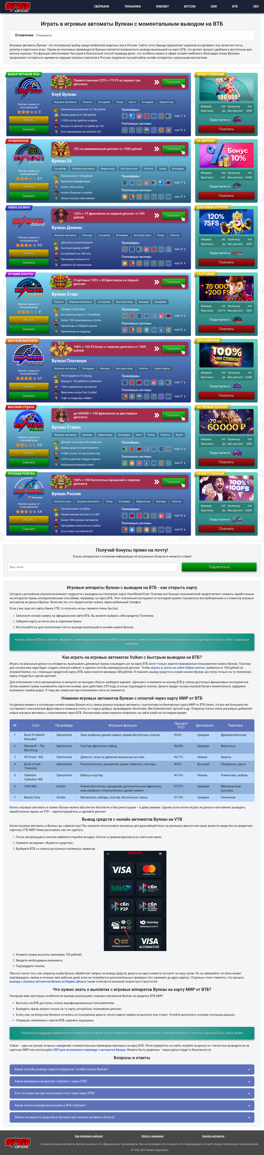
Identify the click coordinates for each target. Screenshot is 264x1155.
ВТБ (232, 7)
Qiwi (210, 7)
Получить (173, 82)
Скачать (28, 129)
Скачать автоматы (213, 1136)
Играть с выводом (152, 1136)
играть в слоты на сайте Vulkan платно (178, 667)
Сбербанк (98, 7)
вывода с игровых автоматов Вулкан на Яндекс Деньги (48, 981)
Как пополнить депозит (89, 1136)
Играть (28, 120)
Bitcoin (186, 7)
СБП (253, 7)
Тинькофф (129, 7)
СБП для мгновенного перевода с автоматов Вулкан (89, 1049)
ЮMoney (159, 7)
